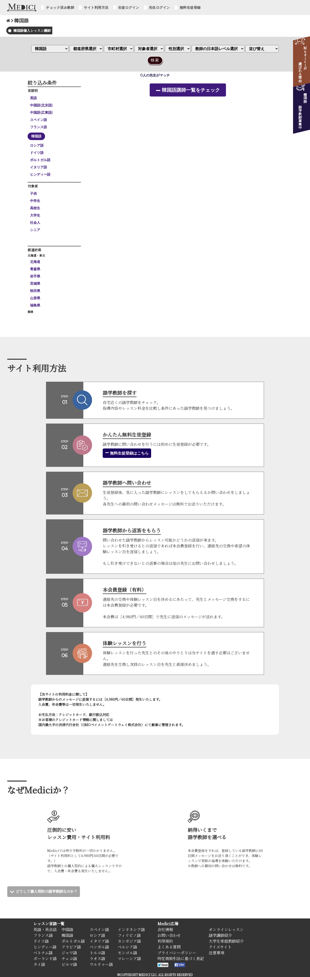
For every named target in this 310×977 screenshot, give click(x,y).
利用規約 (165, 941)
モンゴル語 (127, 952)
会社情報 (165, 929)
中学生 (35, 201)
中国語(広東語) (41, 112)
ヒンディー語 (40, 174)
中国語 (67, 929)
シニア (35, 230)
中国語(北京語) (41, 105)
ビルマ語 (69, 964)
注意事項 (216, 952)
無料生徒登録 (190, 7)
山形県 (35, 298)
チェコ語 (69, 958)
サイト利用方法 (96, 7)
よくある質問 (169, 947)
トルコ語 (97, 952)
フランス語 (38, 127)
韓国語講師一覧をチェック (191, 90)
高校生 (35, 208)
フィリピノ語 (129, 935)
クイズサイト (220, 947)
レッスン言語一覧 (48, 923)
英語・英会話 (45, 929)
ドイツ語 (37, 152)
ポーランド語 (45, 958)
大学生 (35, 215)
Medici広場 (167, 923)
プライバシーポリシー (176, 952)
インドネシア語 (131, 929)
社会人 (35, 222)
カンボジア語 (129, 941)
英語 (33, 98)
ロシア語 (37, 145)
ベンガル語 (99, 947)
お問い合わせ (169, 935)
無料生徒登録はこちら (127, 453)
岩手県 (35, 276)
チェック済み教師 (60, 7)
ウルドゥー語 (101, 964)
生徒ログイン (128, 7)
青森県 (35, 269)
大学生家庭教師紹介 (226, 941)
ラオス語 (97, 958)
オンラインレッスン (226, 929)
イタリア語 (38, 167)
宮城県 (35, 283)
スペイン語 (38, 120)
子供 (33, 193)
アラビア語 (71, 947)
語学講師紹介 (220, 935)
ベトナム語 (43, 952)
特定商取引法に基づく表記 (180, 958)
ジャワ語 (69, 952)
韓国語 (36, 136)
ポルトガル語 (40, 160)
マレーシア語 (129, 958)
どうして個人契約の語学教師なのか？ (49, 891)
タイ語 (39, 964)
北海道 (35, 262)
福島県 (35, 305)
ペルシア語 (127, 947)
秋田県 (35, 291)
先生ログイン (159, 7)
